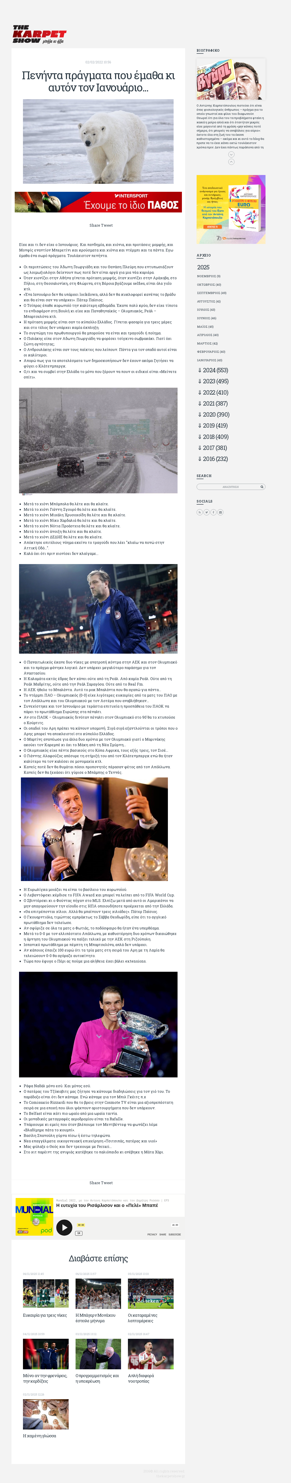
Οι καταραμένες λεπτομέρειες (142, 1317)
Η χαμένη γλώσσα (39, 1435)
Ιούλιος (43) (206, 310)
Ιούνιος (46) (206, 318)
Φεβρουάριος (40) (211, 352)
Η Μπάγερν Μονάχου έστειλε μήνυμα (96, 1317)
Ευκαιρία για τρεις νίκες (45, 1315)
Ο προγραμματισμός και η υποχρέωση (97, 1378)
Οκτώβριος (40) (209, 284)
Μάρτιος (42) (207, 343)
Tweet (107, 225)
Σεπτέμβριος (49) (211, 293)
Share (95, 225)
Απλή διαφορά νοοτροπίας (141, 1378)
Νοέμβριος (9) (208, 276)
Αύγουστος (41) (209, 301)
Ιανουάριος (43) (209, 360)
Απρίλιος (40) (208, 335)
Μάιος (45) (205, 327)
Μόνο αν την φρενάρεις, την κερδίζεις (45, 1378)
